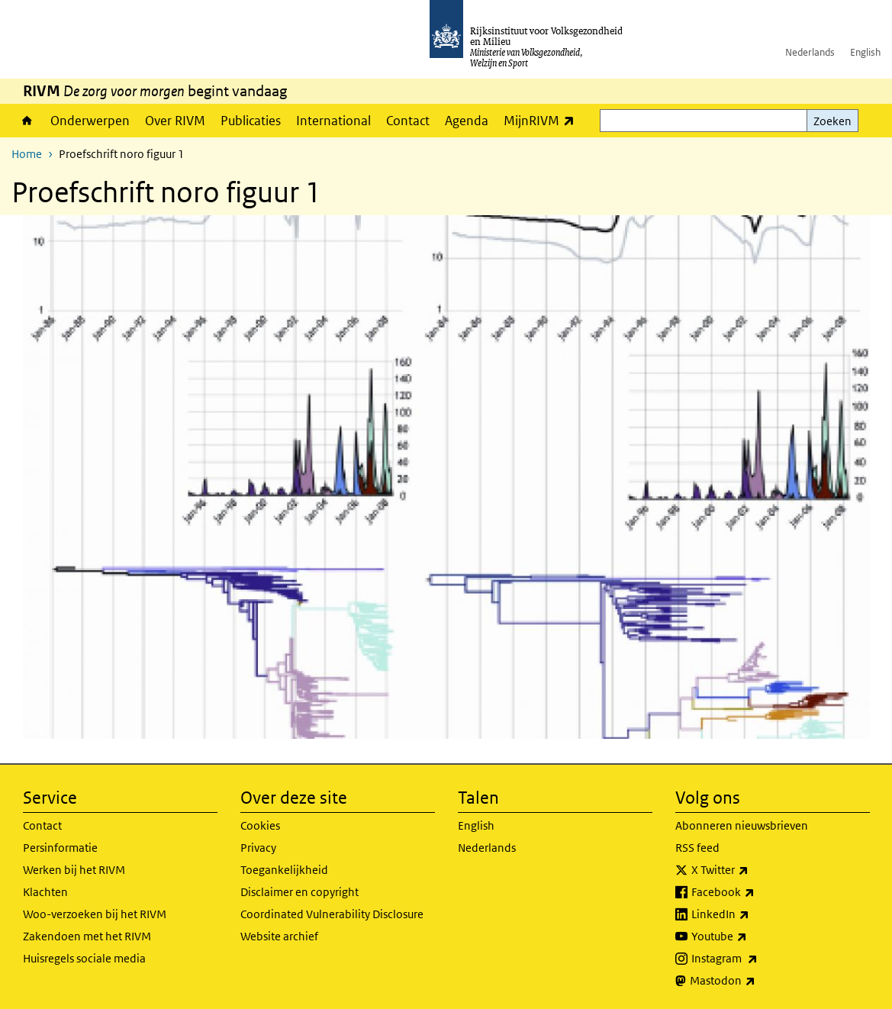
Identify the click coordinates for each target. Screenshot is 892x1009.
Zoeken (832, 121)
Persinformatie (60, 847)
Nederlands (810, 52)
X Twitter (753, 870)
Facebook (756, 892)
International (333, 120)
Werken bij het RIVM (74, 869)
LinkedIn (753, 914)
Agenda (466, 120)
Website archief (279, 936)
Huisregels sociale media (84, 958)
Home (27, 120)
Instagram (758, 958)
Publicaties (251, 120)
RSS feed (697, 847)
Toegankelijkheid (284, 869)
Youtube (752, 936)
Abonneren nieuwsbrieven (741, 825)
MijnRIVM (543, 120)
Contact (408, 120)
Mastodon (756, 981)
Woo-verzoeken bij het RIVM (94, 914)
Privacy (258, 847)
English (865, 52)
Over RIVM (175, 120)
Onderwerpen (90, 120)
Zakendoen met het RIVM (87, 936)
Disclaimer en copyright (299, 892)
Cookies (260, 825)
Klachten (45, 892)
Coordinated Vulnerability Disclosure (331, 914)
